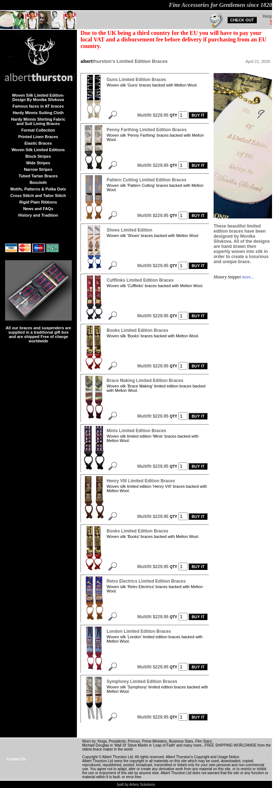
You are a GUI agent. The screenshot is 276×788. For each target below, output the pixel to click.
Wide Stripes (38, 163)
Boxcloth (38, 182)
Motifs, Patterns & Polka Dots (38, 189)
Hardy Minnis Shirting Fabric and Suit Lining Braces (38, 121)
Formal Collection (38, 130)
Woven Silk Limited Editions (38, 150)
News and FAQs (38, 208)
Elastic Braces (38, 143)
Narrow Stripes (38, 169)
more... (247, 277)
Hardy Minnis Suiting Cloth (38, 112)
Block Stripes (38, 156)
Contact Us (16, 759)
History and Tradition (38, 215)
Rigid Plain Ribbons (38, 202)
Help (267, 16)
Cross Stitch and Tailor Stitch (38, 195)
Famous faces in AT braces (38, 106)
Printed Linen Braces (38, 136)
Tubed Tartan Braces (38, 176)
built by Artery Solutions (136, 785)
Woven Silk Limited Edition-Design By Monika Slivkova (38, 97)
